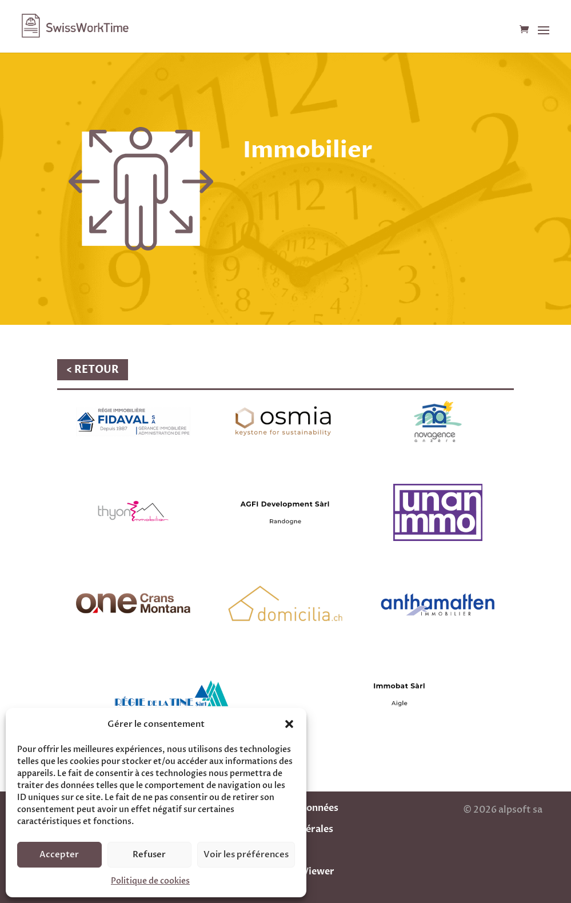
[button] (289, 724)
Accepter (59, 854)
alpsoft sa (519, 809)
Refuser (149, 854)
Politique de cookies (150, 881)
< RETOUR (92, 370)
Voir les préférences (246, 854)
